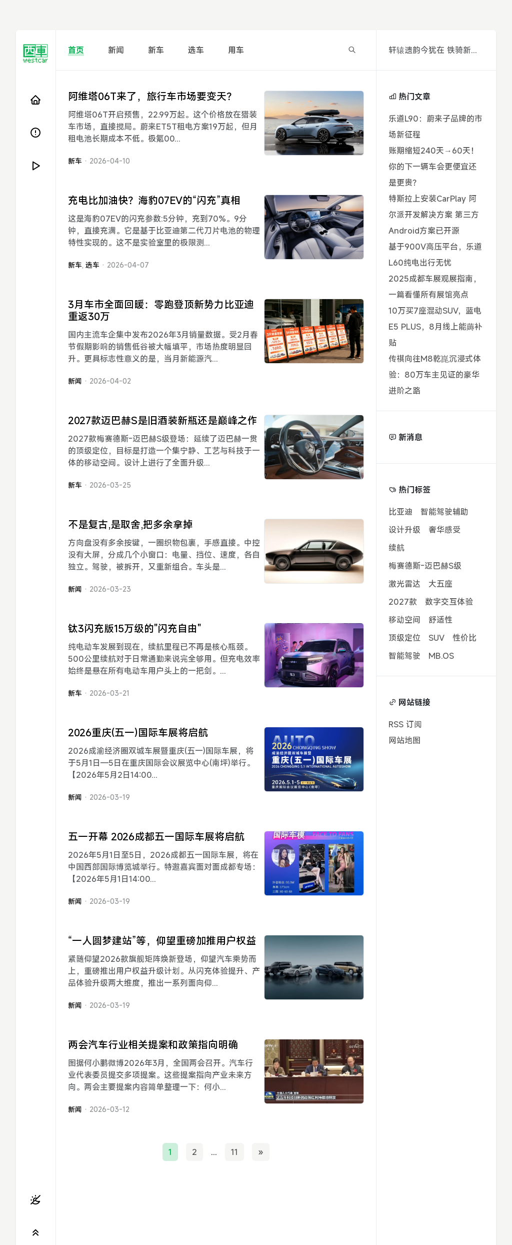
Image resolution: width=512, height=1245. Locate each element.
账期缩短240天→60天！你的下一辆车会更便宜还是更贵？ (433, 166)
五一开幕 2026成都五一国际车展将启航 (156, 836)
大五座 (440, 583)
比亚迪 (400, 511)
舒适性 (440, 619)
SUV (436, 637)
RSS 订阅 (405, 724)
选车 (196, 50)
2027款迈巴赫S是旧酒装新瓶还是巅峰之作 (163, 420)
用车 (236, 50)
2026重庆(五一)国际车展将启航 (138, 732)
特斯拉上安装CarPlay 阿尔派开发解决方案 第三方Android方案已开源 (433, 214)
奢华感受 (444, 529)
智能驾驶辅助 (444, 511)
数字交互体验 (449, 601)
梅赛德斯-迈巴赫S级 (425, 565)
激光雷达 (404, 583)
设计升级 (404, 529)
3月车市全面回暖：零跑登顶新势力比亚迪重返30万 (161, 310)
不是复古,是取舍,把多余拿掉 (130, 524)
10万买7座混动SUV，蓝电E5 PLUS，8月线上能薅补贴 (435, 326)
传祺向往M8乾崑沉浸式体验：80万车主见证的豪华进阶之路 (434, 374)
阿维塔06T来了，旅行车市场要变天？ (152, 96)
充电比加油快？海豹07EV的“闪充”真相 (154, 200)
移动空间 (404, 619)
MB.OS (441, 655)
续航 (396, 547)
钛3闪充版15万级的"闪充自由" (134, 628)
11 (234, 1151)
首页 (76, 50)
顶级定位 (404, 637)
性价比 (464, 637)
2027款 (402, 601)
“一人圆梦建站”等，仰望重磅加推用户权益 (162, 940)
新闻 (116, 50)
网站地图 (404, 740)
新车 (156, 50)
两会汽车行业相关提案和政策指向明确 (153, 1044)
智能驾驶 (404, 655)
